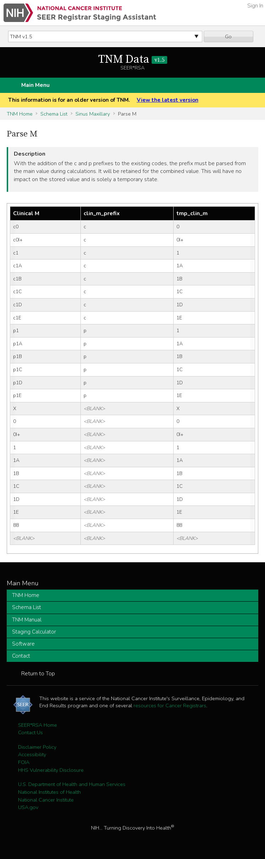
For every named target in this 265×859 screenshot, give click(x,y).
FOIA (23, 762)
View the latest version (167, 100)
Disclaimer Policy (37, 747)
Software (23, 643)
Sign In (255, 6)
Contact (21, 655)
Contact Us (30, 732)
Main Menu (35, 85)
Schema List (53, 113)
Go (228, 36)
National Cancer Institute (46, 799)
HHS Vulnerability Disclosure (51, 770)
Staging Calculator (34, 631)
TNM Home (20, 113)
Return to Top (38, 673)
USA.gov (28, 807)
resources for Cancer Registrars (170, 705)
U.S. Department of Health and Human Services (71, 784)
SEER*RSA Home (37, 725)
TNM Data (132, 59)
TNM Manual (26, 619)
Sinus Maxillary (92, 113)
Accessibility (32, 754)
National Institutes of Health (49, 792)
